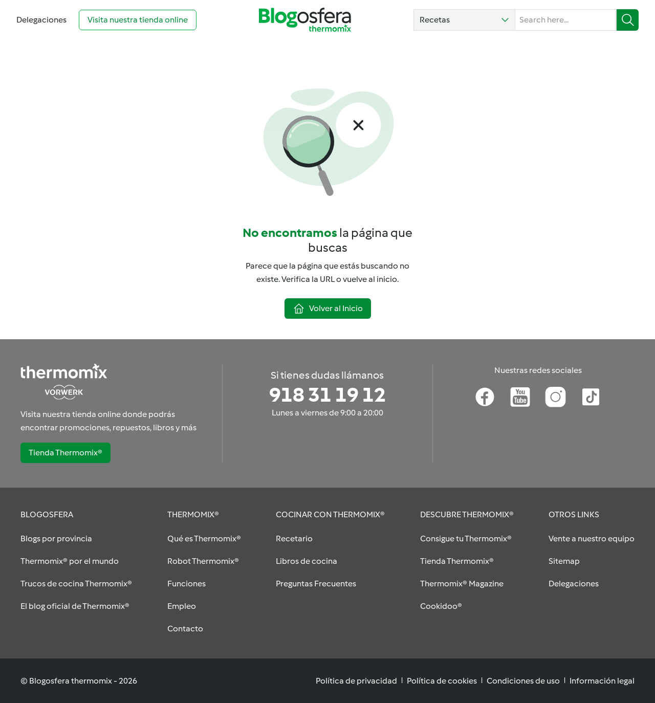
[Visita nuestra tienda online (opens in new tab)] (137, 20)
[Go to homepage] (305, 20)
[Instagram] (555, 397)
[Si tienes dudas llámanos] (327, 395)
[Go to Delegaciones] (41, 20)
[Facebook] (484, 397)
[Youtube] (520, 397)
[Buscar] (628, 20)
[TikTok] (590, 397)
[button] (464, 20)
